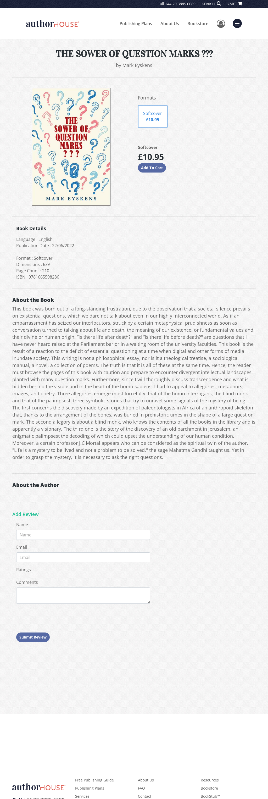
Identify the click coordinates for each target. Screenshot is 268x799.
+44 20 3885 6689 (180, 3)
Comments (27, 582)
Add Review (25, 514)
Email (21, 547)
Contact (144, 796)
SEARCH (211, 3)
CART (235, 3)
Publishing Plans (136, 23)
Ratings (23, 570)
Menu (238, 22)
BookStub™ (210, 796)
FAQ (141, 788)
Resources (210, 780)
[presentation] (56, 618)
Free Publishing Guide (94, 780)
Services (82, 796)
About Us (169, 23)
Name (22, 525)
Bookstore (197, 23)
